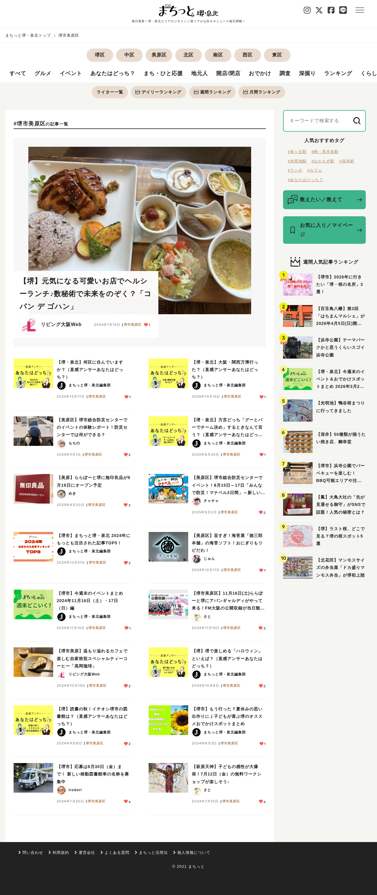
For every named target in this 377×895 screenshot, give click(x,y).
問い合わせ (32, 852)
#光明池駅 (297, 161)
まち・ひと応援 (163, 74)
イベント (71, 74)
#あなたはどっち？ (305, 180)
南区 (218, 54)
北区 (188, 54)
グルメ (43, 74)
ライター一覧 (109, 92)
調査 (285, 74)
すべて (17, 74)
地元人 (199, 74)
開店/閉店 (228, 74)
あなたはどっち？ (112, 74)
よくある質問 (117, 852)
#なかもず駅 (322, 161)
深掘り (307, 74)
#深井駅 (346, 161)
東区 (277, 54)
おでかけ (260, 74)
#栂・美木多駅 (325, 152)
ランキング (338, 74)
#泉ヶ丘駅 (297, 152)
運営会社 (87, 852)
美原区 (159, 54)
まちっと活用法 (153, 852)
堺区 (100, 54)
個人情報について (193, 852)
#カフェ (314, 170)
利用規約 (61, 852)
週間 (212, 92)
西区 (248, 54)
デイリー (158, 92)
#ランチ (295, 170)
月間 (262, 92)
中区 (129, 54)
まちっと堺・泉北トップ (28, 35)
